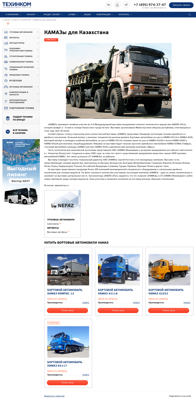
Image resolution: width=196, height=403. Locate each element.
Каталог (31, 14)
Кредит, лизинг (52, 14)
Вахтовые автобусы (58, 232)
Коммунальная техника (18, 62)
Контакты (124, 14)
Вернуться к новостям (54, 396)
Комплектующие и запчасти (15, 93)
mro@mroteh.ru (158, 7)
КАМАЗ (85, 302)
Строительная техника (17, 56)
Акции (87, 14)
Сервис (72, 14)
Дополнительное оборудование (15, 101)
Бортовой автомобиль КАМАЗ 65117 (64, 364)
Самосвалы (54, 224)
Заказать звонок (181, 5)
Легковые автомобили (18, 87)
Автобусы (11, 37)
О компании (12, 14)
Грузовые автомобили (17, 32)
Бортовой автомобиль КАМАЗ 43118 (115, 291)
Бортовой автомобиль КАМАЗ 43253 (166, 291)
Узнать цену (67, 310)
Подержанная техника (18, 108)
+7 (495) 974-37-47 (150, 5)
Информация (103, 14)
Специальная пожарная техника (18, 68)
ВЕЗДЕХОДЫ (12, 80)
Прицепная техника (16, 75)
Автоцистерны (13, 43)
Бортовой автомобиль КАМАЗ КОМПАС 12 (64, 291)
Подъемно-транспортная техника (17, 49)
